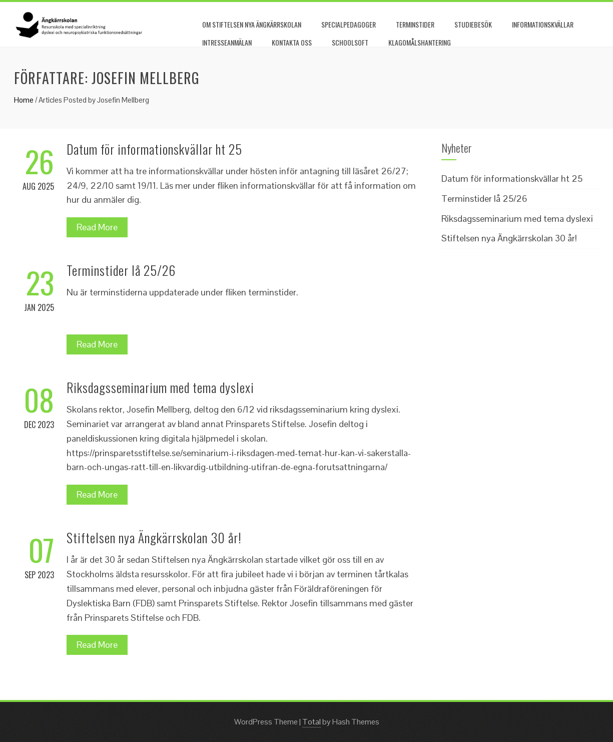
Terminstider (415, 24)
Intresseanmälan (227, 42)
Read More (97, 227)
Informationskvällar (542, 24)
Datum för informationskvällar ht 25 (154, 149)
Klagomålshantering (419, 42)
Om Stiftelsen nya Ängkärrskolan (251, 24)
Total (311, 721)
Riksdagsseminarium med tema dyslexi (160, 387)
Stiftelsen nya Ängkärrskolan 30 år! (154, 537)
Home (24, 100)
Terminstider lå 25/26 (121, 270)
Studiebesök (473, 24)
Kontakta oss (292, 42)
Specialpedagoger (348, 24)
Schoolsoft (350, 42)
